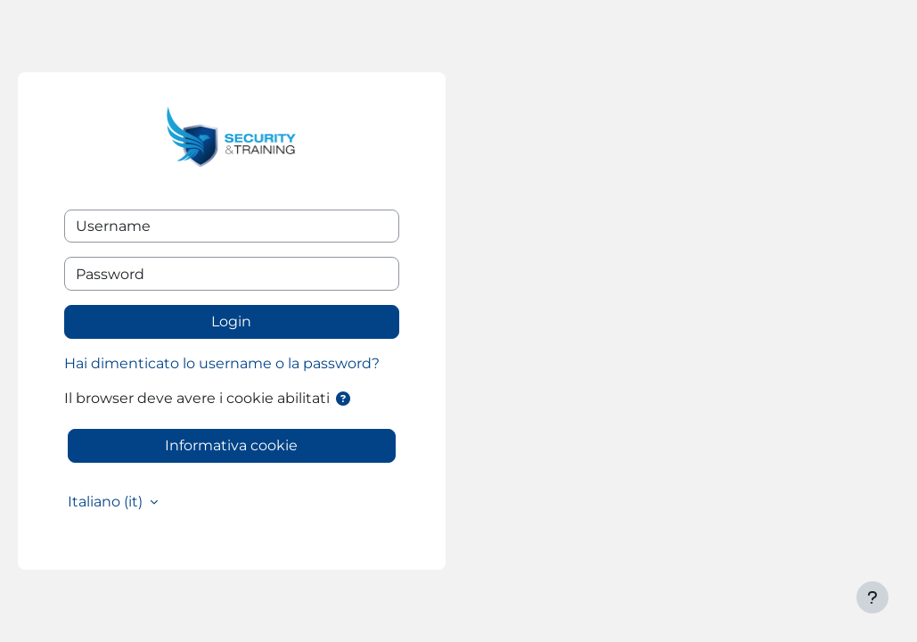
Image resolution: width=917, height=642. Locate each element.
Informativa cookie (231, 445)
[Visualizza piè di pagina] (872, 597)
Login (231, 321)
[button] (343, 399)
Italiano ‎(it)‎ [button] (107, 501)
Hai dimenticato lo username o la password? (222, 363)
